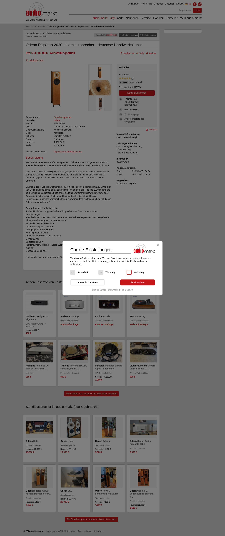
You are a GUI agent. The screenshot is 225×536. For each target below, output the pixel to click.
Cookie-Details (99, 290)
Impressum (127, 290)
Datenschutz (114, 290)
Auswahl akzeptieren (87, 282)
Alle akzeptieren (137, 282)
